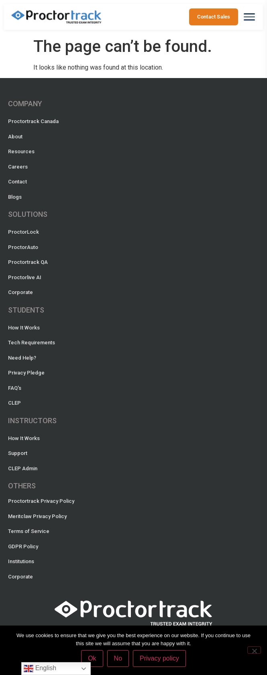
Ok (92, 658)
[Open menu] (249, 17)
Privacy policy (159, 658)
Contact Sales (213, 17)
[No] (254, 650)
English (40, 668)
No (118, 658)
